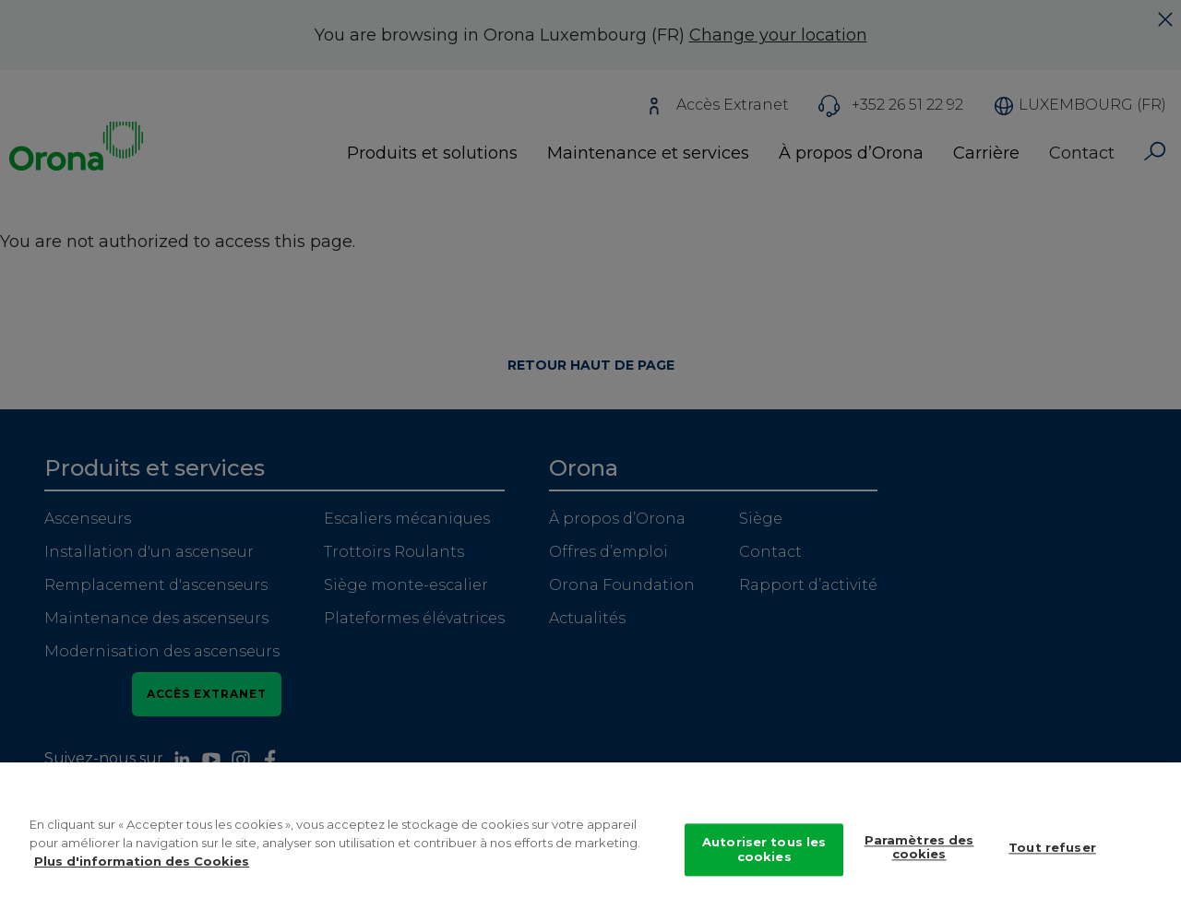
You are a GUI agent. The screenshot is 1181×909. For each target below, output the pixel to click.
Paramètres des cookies (919, 857)
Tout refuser (1052, 857)
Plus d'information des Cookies (141, 870)
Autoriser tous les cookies (764, 859)
